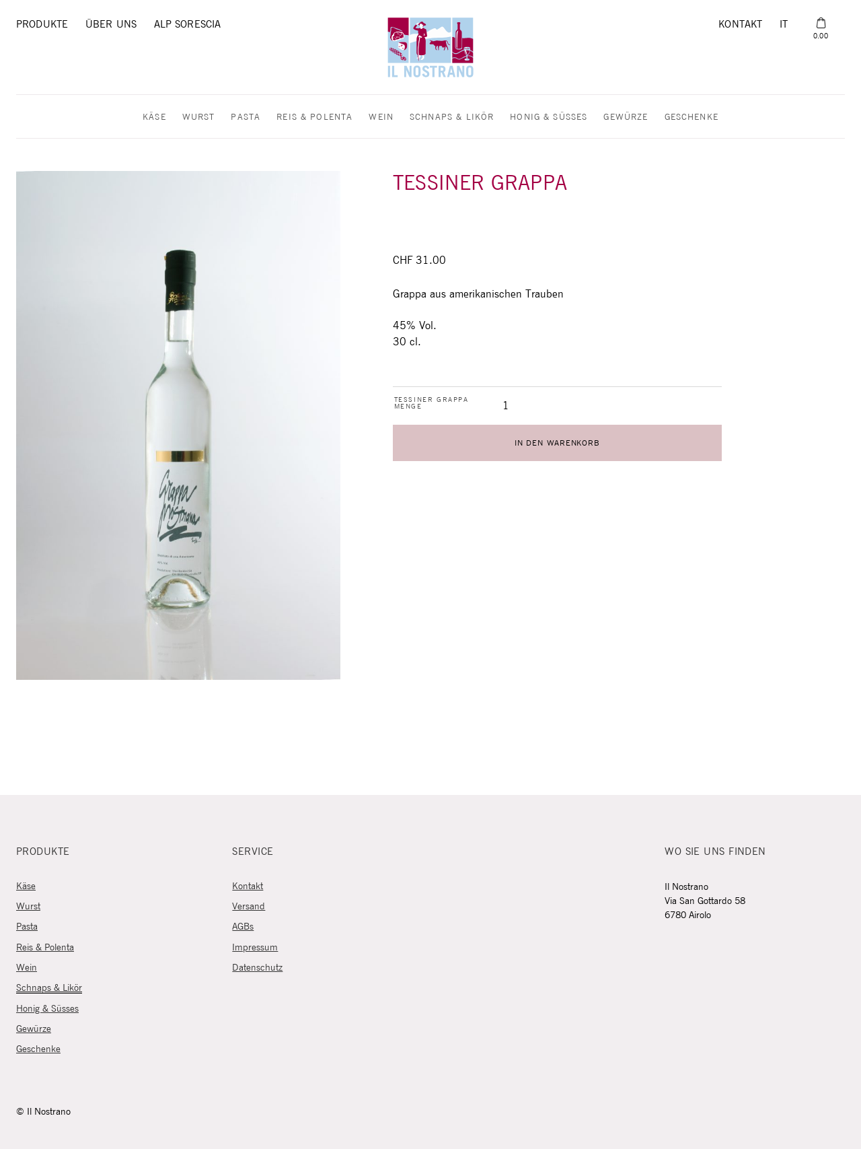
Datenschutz (257, 968)
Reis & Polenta (314, 117)
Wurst (198, 117)
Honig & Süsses (548, 117)
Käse (154, 117)
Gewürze (625, 117)
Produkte (42, 25)
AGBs (243, 927)
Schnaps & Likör (452, 117)
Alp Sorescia (187, 25)
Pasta (245, 117)
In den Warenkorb (557, 444)
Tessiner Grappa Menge (431, 403)
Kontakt (740, 25)
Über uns (111, 25)
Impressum (255, 947)
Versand (248, 906)
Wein (381, 117)
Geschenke (691, 117)
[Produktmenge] (506, 406)
